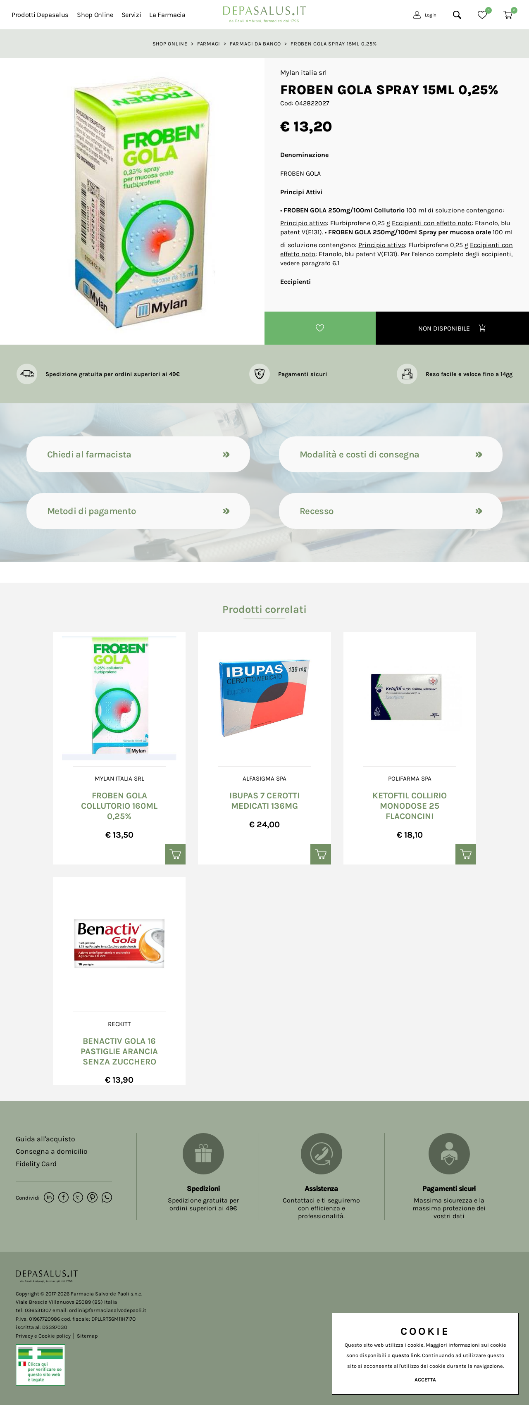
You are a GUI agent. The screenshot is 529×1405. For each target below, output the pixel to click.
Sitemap (87, 1336)
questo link (406, 1355)
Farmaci (208, 43)
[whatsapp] (107, 1198)
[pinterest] (92, 1198)
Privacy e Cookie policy (43, 1336)
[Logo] (264, 12)
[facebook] (63, 1198)
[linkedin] (49, 1198)
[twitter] (78, 1198)
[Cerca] (457, 15)
